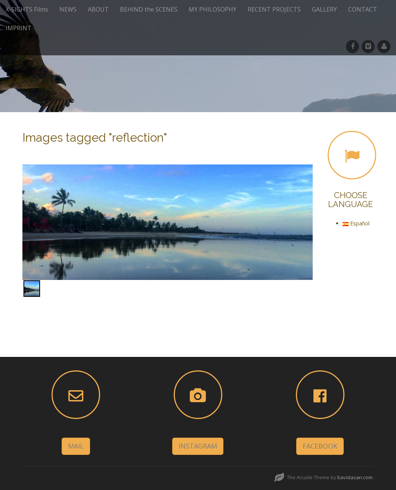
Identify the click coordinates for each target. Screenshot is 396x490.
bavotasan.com (354, 477)
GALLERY (324, 9)
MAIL (76, 445)
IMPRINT (18, 28)
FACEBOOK (320, 445)
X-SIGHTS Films (27, 9)
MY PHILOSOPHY (212, 9)
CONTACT (362, 9)
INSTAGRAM (198, 445)
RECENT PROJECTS (274, 9)
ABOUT (98, 9)
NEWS (68, 9)
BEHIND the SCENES (148, 9)
